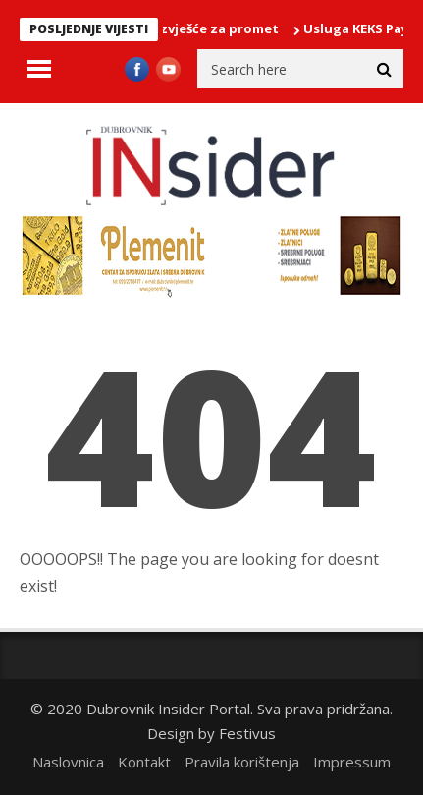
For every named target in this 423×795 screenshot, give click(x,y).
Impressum (352, 761)
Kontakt (144, 761)
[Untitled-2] (211, 294)
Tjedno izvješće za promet (196, 28)
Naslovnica (68, 761)
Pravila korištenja (242, 761)
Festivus (247, 733)
